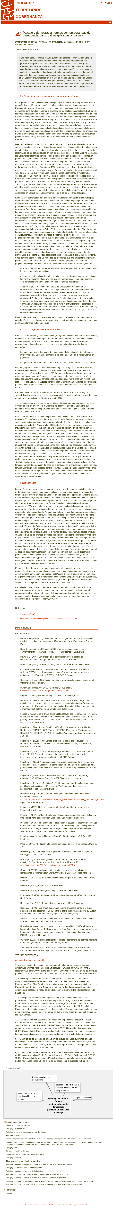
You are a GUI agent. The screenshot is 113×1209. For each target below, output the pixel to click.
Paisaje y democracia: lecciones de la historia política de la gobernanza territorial (37, 1174)
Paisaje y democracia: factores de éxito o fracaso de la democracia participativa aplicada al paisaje (44, 1184)
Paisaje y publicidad (13, 1158)
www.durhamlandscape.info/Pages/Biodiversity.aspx (43, 691)
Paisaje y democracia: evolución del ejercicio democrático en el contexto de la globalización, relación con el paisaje (50, 1181)
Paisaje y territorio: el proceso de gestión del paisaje (26, 1132)
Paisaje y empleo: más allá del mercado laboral (24, 1168)
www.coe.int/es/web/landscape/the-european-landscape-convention (47, 619)
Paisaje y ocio (11, 1148)
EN (101, 3)
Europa (9, 1193)
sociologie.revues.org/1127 (32, 865)
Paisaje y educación (13, 1135)
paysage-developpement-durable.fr (31, 960)
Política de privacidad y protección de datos (72, 1205)
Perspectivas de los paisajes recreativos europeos (25, 1154)
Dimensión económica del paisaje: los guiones (23, 1161)
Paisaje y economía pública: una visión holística (24, 1171)
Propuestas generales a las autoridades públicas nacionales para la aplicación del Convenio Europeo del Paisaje (49, 1139)
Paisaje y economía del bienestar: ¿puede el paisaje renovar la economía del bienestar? (40, 1164)
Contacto (44, 1205)
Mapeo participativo (83, 1098)
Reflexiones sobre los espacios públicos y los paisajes (27, 1096)
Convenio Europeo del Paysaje (18, 1125)
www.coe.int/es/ (26, 614)
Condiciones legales (32, 1205)
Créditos (52, 1205)
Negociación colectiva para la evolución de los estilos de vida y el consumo (67, 1088)
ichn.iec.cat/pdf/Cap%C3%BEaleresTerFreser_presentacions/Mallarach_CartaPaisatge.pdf (61, 799)
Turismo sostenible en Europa (17, 1151)
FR (110, 3)
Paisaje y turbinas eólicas (15, 1129)
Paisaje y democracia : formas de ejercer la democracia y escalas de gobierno (36, 1178)
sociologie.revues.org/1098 (61, 865)
